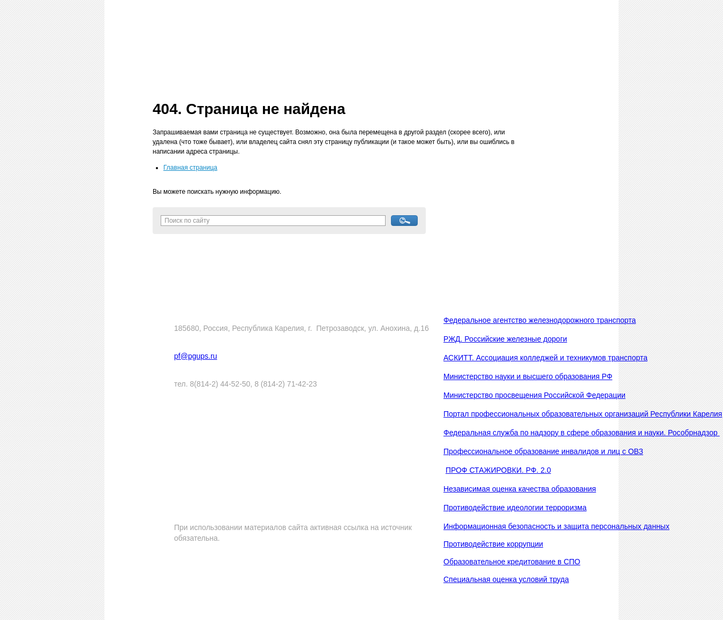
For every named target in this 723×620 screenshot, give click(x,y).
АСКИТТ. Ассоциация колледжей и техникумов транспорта (545, 357)
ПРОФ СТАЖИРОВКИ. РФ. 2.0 (498, 470)
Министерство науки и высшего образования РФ (527, 376)
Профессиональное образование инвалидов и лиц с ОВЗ (543, 451)
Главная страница (190, 167)
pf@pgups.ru (195, 356)
